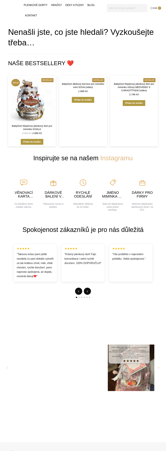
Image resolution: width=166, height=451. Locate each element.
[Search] (127, 14)
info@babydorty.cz (19, 3)
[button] (7, 368)
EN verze (153, 3)
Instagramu (116, 158)
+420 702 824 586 (43, 3)
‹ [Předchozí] (78, 291)
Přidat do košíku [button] (32, 142)
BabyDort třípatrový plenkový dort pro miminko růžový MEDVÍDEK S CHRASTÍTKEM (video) (134, 87)
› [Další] (87, 291)
